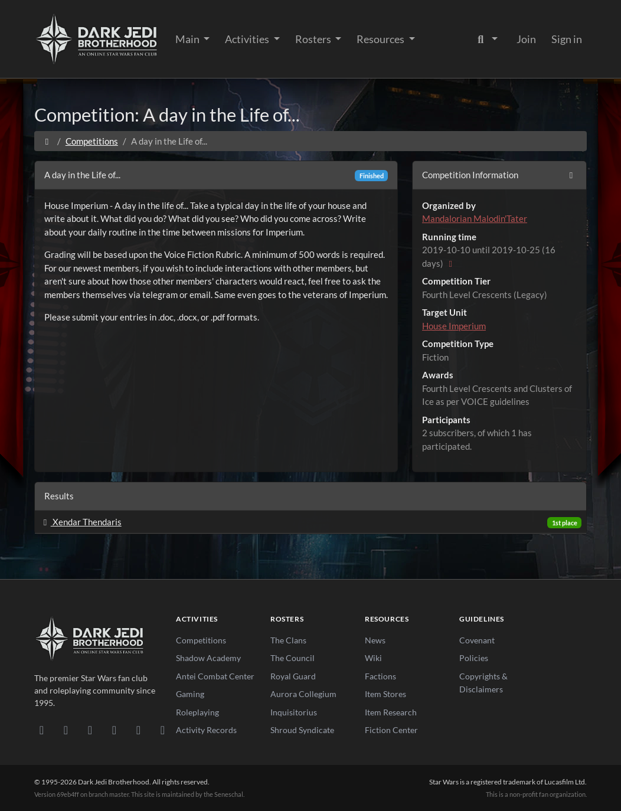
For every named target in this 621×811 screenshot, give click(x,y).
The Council (292, 658)
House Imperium (454, 326)
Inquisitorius (293, 712)
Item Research (391, 712)
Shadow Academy (208, 658)
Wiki (373, 658)
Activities (248, 38)
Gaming (190, 694)
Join (526, 38)
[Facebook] (90, 729)
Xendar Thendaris (81, 521)
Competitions (92, 141)
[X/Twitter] (138, 729)
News (375, 640)
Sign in (566, 38)
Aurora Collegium (303, 694)
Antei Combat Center (215, 676)
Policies (473, 658)
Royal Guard (293, 676)
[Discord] (41, 729)
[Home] (47, 141)
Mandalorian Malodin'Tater (474, 218)
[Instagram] (114, 729)
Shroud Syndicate (302, 730)
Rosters (314, 38)
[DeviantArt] (65, 729)
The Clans (288, 640)
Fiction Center (391, 730)
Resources (381, 38)
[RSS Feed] (162, 729)
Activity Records (206, 730)
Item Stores (385, 694)
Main (188, 38)
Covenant (477, 640)
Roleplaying (197, 712)
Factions (380, 676)
